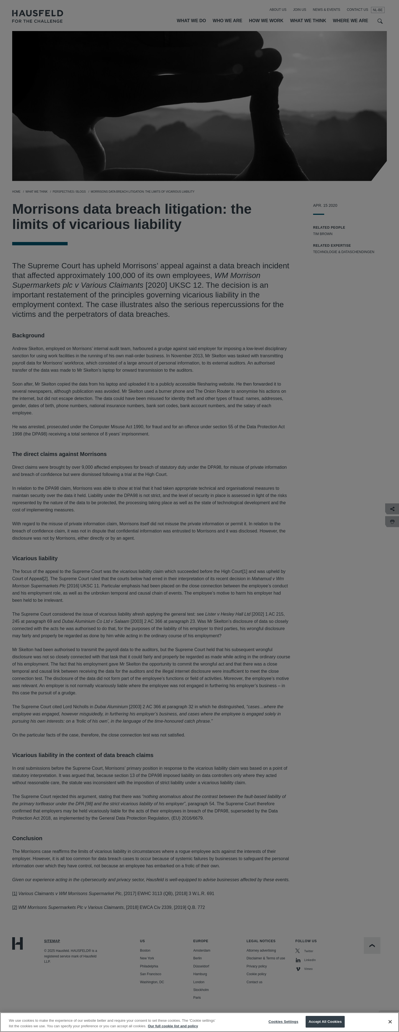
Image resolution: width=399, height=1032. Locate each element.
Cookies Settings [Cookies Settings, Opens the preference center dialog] (283, 1026)
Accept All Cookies (325, 1026)
